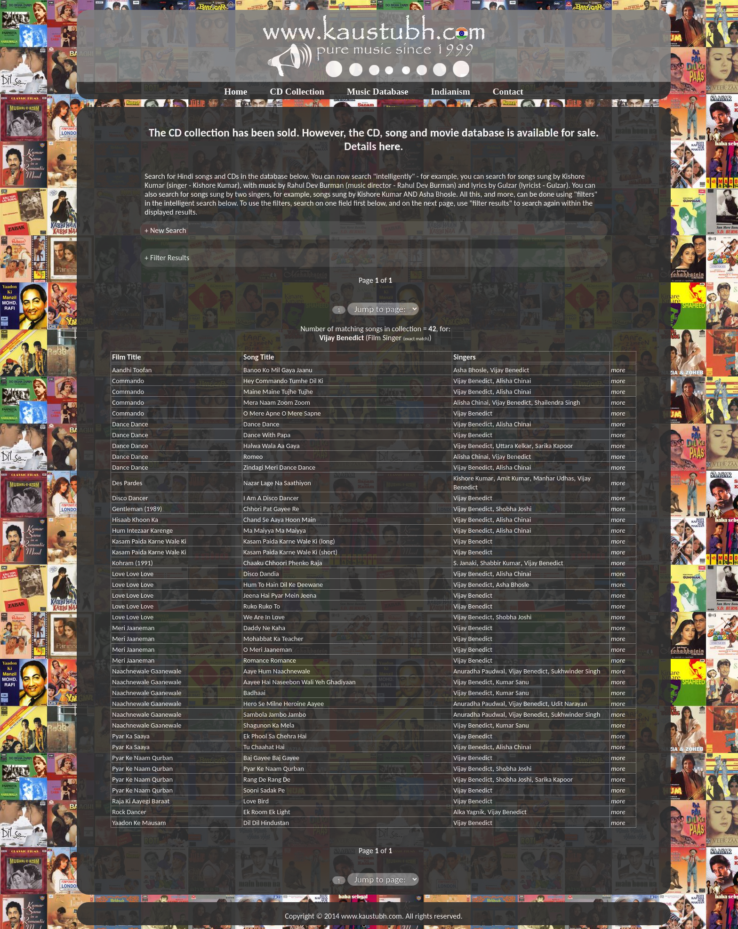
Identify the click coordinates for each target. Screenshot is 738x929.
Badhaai (254, 693)
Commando (128, 380)
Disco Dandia (261, 573)
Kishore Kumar (473, 478)
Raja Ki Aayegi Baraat (140, 801)
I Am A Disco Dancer (271, 498)
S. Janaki (464, 563)
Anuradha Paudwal (479, 671)
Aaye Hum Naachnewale (276, 671)
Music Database (378, 91)
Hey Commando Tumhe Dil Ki (283, 380)
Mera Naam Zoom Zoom (276, 402)
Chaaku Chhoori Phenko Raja (282, 563)
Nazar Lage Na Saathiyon (277, 483)
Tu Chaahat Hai (264, 747)
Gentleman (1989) (137, 509)
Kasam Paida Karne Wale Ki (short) (290, 552)
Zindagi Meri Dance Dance (279, 467)
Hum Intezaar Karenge (142, 530)
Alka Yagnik (468, 812)
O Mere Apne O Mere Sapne (282, 413)
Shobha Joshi (514, 509)
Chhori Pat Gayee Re (271, 509)
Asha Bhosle (470, 370)
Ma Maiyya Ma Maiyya (274, 530)
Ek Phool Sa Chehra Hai (274, 736)
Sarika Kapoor (554, 445)
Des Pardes (127, 483)
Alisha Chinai (513, 380)
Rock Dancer (129, 812)
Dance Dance (130, 424)
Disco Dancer (130, 498)
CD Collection (297, 91)
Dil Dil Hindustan (266, 822)
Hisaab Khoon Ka (135, 519)
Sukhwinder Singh (575, 671)
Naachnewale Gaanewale (146, 671)
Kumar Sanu (512, 682)
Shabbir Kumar (500, 563)
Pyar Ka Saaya (131, 736)
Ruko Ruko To (261, 606)
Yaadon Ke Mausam (139, 822)
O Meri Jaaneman (267, 649)
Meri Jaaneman (133, 628)
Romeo (253, 456)
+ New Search (165, 230)
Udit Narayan (569, 703)
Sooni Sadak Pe (264, 790)
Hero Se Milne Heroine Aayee (283, 703)
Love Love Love (132, 573)
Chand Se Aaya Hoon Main (279, 519)
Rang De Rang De (266, 779)
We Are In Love (264, 617)
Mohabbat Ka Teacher (273, 638)
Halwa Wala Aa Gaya (271, 445)
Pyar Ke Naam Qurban (142, 757)
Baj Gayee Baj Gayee (271, 757)
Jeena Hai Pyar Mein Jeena (279, 595)
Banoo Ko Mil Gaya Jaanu (278, 370)
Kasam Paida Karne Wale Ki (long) (289, 541)
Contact (508, 91)
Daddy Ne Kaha (264, 628)
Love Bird (256, 801)
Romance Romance (269, 660)
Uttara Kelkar (514, 445)
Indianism (450, 91)
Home (235, 91)
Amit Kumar (513, 478)
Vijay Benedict (509, 370)
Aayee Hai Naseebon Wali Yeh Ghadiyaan (299, 682)
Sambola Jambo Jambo (274, 714)
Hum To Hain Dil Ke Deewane (283, 584)
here (389, 146)
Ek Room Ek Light (266, 812)
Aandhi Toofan (132, 370)
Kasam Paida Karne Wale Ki (149, 541)
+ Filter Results (166, 257)
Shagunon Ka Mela (268, 725)
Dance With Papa (266, 435)
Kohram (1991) (132, 563)
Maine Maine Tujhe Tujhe (278, 391)
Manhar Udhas (553, 478)
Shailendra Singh (557, 402)
